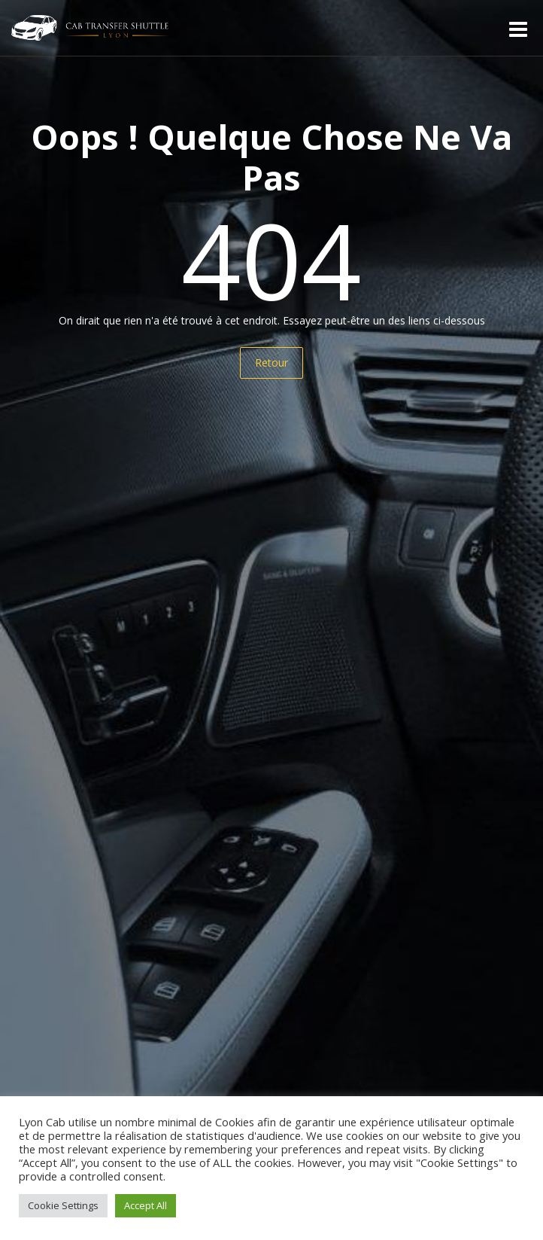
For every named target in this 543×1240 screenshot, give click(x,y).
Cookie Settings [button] (63, 1205)
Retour (271, 362)
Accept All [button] (145, 1205)
